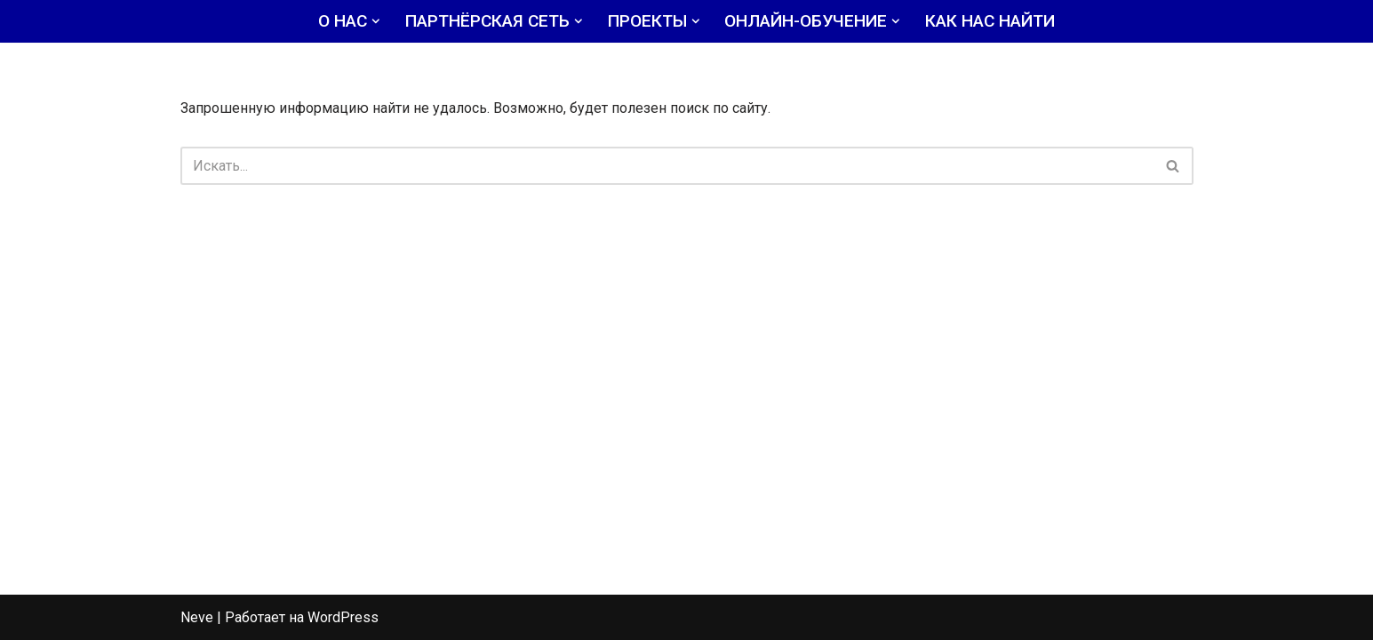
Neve (196, 617)
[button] (375, 21)
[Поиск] (666, 166)
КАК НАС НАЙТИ (990, 21)
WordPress (343, 617)
